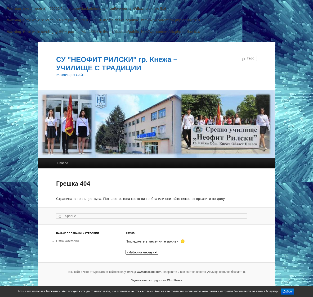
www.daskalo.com (149, 272)
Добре (287, 291)
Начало (62, 163)
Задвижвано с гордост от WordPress (156, 280)
